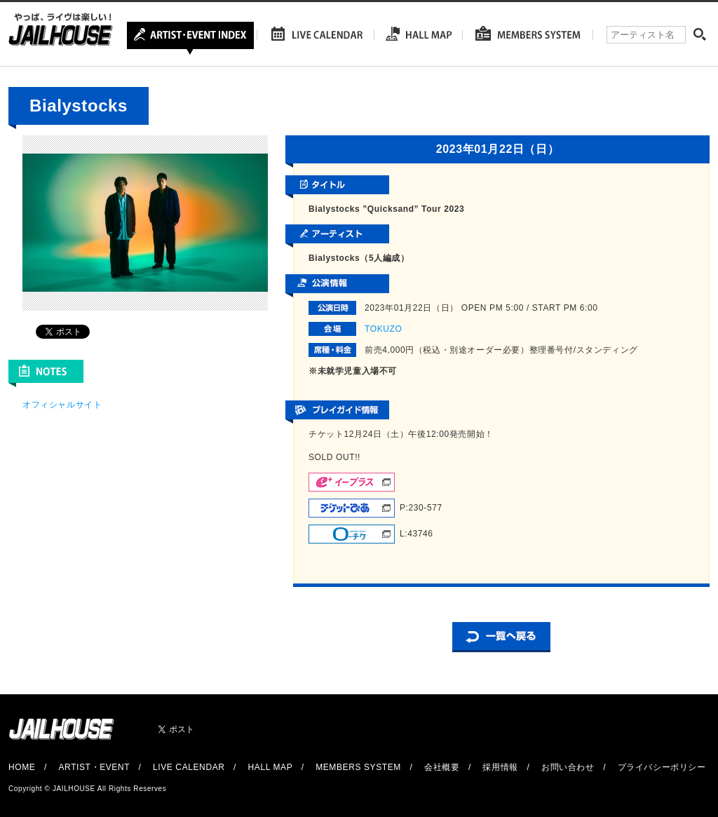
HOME (21, 767)
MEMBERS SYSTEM (358, 767)
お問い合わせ (568, 767)
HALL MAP (270, 767)
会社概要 (441, 767)
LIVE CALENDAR (189, 767)
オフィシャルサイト (62, 405)
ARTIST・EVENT (93, 767)
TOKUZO (383, 329)
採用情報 (499, 767)
